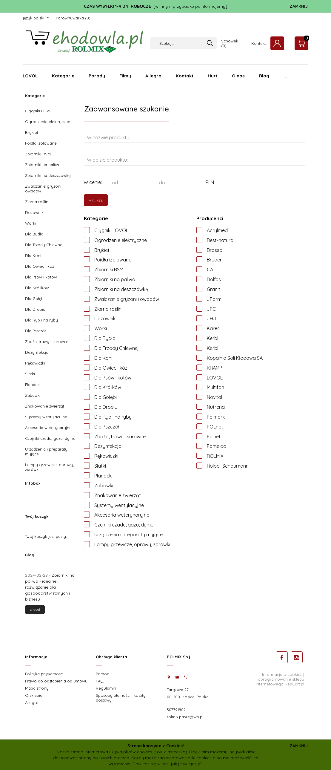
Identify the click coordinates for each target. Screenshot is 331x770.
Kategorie (63, 76)
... (285, 76)
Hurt (213, 76)
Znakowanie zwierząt (44, 406)
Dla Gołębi (34, 298)
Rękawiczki (35, 363)
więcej (35, 609)
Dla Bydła (34, 234)
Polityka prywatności (44, 673)
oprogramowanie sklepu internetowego (280, 681)
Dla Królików (37, 287)
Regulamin (106, 688)
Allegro (153, 76)
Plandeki (33, 384)
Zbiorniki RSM (38, 153)
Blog (264, 76)
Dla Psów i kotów (41, 277)
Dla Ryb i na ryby (41, 320)
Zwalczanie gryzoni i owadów (44, 188)
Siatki (30, 373)
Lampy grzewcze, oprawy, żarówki (49, 467)
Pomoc (102, 673)
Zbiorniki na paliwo (43, 164)
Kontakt (258, 43)
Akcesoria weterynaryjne (48, 427)
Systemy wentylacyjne (46, 416)
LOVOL (30, 76)
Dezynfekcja (36, 352)
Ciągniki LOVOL (40, 110)
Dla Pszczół (35, 330)
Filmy (125, 76)
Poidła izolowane (41, 143)
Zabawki (33, 395)
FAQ (100, 681)
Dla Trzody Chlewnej (44, 244)
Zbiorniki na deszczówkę (47, 175)
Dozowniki (34, 212)
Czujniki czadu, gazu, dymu (50, 438)
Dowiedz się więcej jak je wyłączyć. (167, 763)
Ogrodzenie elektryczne (47, 121)
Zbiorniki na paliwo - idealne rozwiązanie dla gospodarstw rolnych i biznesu (50, 587)
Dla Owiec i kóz (39, 266)
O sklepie (33, 695)
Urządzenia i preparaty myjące (46, 451)
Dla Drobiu (35, 309)
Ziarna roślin (36, 201)
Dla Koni (33, 255)
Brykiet (31, 132)
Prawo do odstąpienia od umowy (56, 681)
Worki (30, 223)
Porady (97, 76)
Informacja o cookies (282, 674)
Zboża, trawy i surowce (46, 341)
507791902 (176, 709)
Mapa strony (37, 688)
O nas (238, 76)
